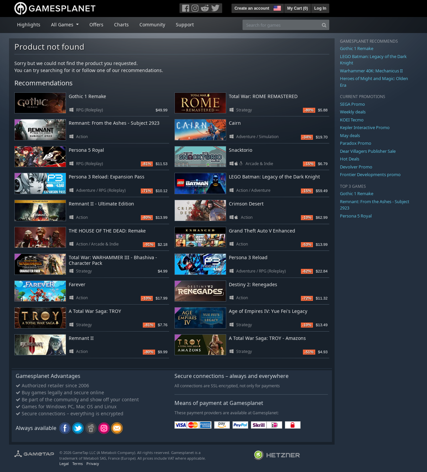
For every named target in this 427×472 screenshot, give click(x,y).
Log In (320, 8)
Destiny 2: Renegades (253, 284)
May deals (350, 135)
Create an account (252, 8)
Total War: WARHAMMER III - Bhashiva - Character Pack (113, 260)
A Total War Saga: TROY (95, 311)
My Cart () (297, 8)
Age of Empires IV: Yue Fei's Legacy (268, 311)
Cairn (235, 123)
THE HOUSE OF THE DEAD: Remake (107, 230)
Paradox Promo (355, 143)
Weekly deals (353, 112)
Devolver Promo (356, 167)
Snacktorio (240, 150)
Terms (77, 463)
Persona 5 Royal (86, 150)
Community (152, 24)
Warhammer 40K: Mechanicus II (371, 71)
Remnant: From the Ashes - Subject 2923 (114, 123)
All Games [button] (63, 24)
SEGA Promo (352, 104)
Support (185, 24)
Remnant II (81, 338)
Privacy (92, 463)
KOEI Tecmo (352, 120)
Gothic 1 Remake (87, 96)
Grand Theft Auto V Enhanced (262, 230)
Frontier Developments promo (370, 174)
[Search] (324, 25)
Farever (77, 284)
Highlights (28, 24)
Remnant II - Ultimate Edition (101, 203)
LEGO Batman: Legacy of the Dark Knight (274, 176)
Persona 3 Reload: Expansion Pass (106, 176)
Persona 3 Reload (248, 257)
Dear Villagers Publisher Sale (368, 151)
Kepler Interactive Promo (365, 127)
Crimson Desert (246, 203)
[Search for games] (281, 25)
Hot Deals (349, 159)
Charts (121, 24)
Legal (64, 463)
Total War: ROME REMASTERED (263, 96)
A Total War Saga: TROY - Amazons (267, 338)
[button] (276, 7)
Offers (96, 24)
